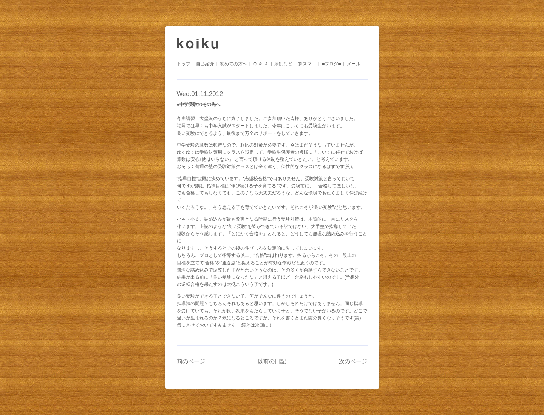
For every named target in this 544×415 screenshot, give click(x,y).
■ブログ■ (331, 63)
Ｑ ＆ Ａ (261, 63)
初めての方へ (233, 63)
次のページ (353, 361)
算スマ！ (307, 63)
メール (353, 63)
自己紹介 (205, 63)
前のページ (191, 361)
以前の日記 (272, 361)
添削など (283, 63)
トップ (183, 63)
